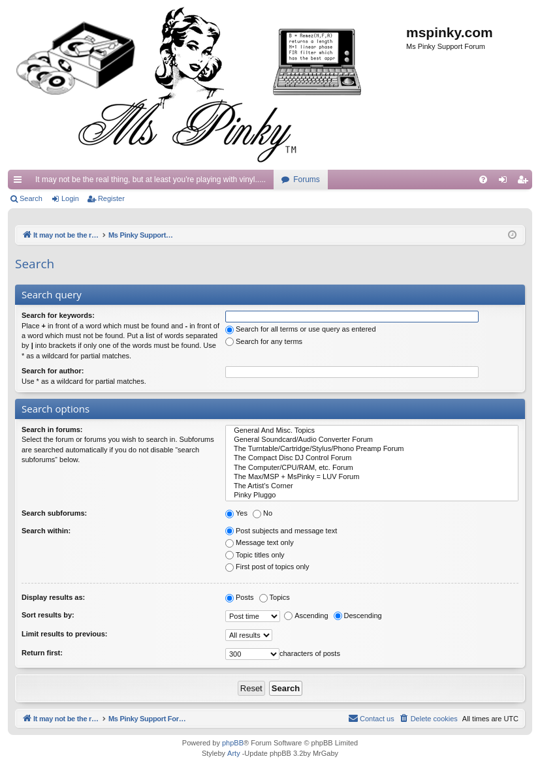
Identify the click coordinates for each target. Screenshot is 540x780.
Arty (233, 754)
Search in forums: (52, 429)
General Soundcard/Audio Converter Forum (372, 440)
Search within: (46, 531)
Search (31, 198)
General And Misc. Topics (372, 430)
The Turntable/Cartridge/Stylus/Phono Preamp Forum (372, 449)
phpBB (233, 743)
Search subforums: (54, 513)
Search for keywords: (58, 315)
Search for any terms (263, 341)
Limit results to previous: (64, 634)
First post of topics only (267, 566)
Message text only (259, 542)
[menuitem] (483, 179)
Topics (274, 597)
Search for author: (53, 371)
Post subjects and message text (281, 531)
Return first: (42, 653)
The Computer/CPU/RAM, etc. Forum (372, 468)
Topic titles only (255, 555)
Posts (239, 597)
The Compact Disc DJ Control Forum (372, 458)
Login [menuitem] (506, 182)
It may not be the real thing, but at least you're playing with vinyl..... (150, 179)
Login (70, 198)
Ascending (306, 615)
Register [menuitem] (525, 182)
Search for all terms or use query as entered (300, 329)
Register (111, 198)
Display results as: (53, 597)
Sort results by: (48, 615)
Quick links (20, 182)
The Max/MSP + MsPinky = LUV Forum (372, 477)
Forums (306, 179)
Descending (358, 615)
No (262, 513)
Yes (236, 513)
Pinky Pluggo (372, 495)
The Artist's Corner (372, 486)
